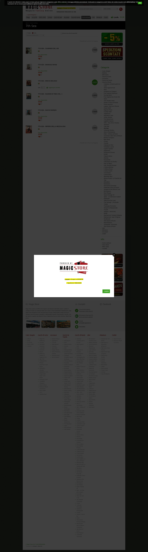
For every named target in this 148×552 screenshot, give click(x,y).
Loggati (67, 279)
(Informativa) (130, 2)
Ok (140, 3)
